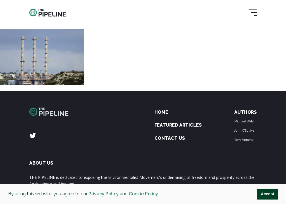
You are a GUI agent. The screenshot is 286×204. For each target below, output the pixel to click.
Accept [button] (267, 194)
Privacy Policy (104, 193)
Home (161, 112)
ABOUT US (41, 163)
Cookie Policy (143, 193)
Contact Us (169, 138)
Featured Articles (178, 125)
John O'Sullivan (245, 130)
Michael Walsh (244, 121)
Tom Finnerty (244, 139)
